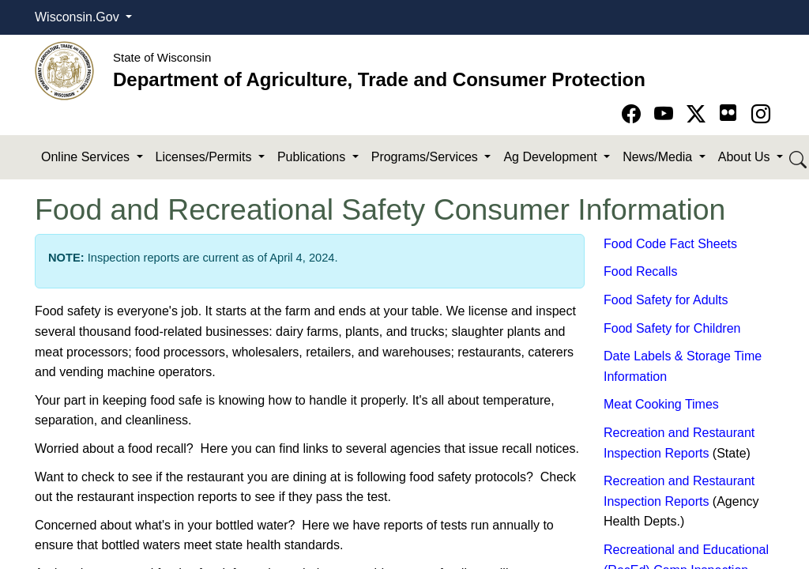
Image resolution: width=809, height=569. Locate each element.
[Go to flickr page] (728, 112)
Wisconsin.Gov (78, 17)
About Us (745, 157)
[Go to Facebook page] (634, 114)
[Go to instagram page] (760, 114)
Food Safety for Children (672, 328)
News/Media (659, 157)
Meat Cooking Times (661, 404)
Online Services (87, 157)
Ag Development (551, 157)
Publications (313, 157)
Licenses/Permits (205, 157)
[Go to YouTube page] (666, 114)
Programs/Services (426, 157)
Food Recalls (640, 271)
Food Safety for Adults (666, 300)
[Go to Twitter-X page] (699, 114)
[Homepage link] (64, 70)
